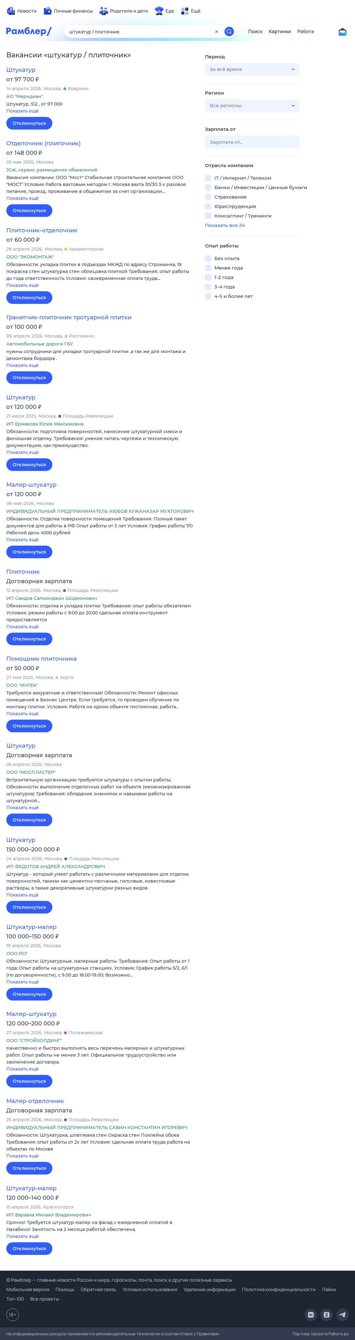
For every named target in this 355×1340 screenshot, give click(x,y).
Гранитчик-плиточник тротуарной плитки (68, 317)
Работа (305, 31)
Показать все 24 (225, 225)
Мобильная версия (27, 1289)
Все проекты (44, 1299)
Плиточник (23, 571)
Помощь (64, 1289)
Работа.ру (339, 1334)
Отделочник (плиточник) (43, 143)
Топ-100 (15, 1299)
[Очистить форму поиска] (216, 31)
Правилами (208, 1334)
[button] (100, 108)
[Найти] (229, 31)
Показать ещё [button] (22, 111)
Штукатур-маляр (31, 927)
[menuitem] (21, 11)
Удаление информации (209, 1289)
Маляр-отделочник (35, 1101)
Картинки (280, 31)
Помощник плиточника (41, 658)
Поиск (255, 31)
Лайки (329, 1289)
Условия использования (150, 1289)
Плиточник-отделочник (42, 230)
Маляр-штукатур (31, 484)
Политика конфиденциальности (279, 1289)
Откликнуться (29, 123)
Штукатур (20, 70)
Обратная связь (98, 1289)
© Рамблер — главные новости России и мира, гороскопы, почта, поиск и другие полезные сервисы (119, 1280)
